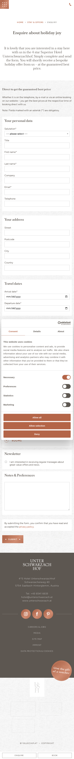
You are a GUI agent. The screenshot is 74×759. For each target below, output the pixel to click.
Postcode (9, 239)
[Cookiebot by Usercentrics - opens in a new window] (58, 323)
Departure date (12, 303)
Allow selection (37, 425)
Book (55, 755)
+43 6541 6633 (39, 593)
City (6, 251)
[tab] (37, 440)
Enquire (19, 755)
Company (9, 175)
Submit (13, 539)
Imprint (37, 645)
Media (37, 633)
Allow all (37, 417)
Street (7, 227)
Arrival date (11, 291)
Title (6, 140)
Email (8, 187)
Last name (10, 163)
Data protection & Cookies (37, 651)
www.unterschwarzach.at (37, 600)
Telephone (10, 198)
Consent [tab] (13, 331)
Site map (37, 639)
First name (10, 152)
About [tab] (61, 331)
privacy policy (26, 526)
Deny (37, 434)
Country (8, 262)
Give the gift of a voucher (61, 671)
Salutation (10, 128)
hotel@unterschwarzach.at (37, 597)
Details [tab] (37, 331)
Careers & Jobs (37, 627)
